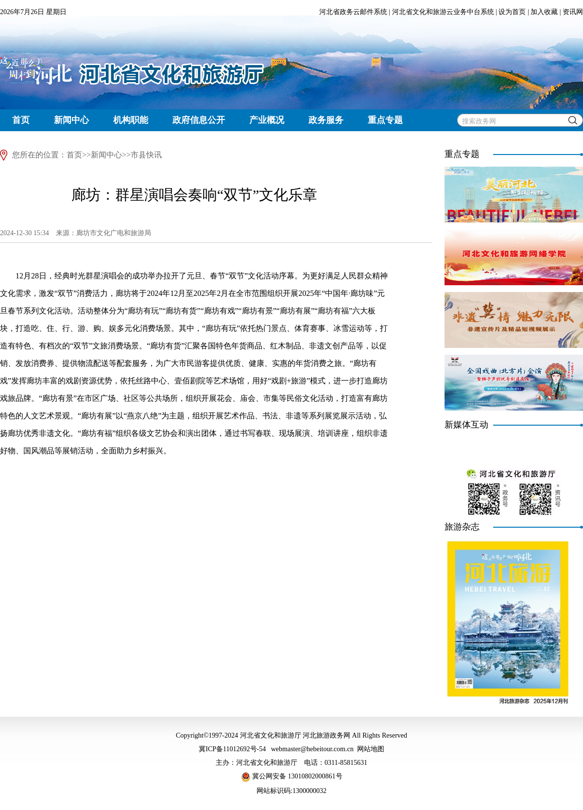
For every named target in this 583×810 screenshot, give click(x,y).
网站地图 (370, 749)
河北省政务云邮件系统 (353, 12)
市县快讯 (146, 155)
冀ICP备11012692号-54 (232, 749)
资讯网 (573, 12)
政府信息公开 (198, 120)
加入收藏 (544, 12)
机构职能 (130, 120)
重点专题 (385, 120)
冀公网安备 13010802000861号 (292, 776)
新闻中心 (71, 120)
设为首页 (512, 12)
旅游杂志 (462, 527)
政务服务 (326, 120)
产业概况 (266, 120)
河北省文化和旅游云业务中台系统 (443, 12)
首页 (21, 120)
